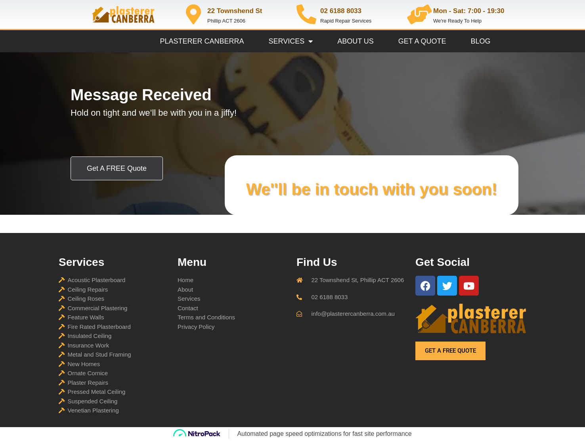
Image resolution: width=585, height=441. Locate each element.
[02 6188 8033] (306, 14)
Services (290, 41)
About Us (355, 41)
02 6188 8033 (340, 11)
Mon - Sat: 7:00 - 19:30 (469, 11)
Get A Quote (422, 41)
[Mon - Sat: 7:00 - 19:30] (419, 14)
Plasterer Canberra (202, 41)
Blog (481, 41)
